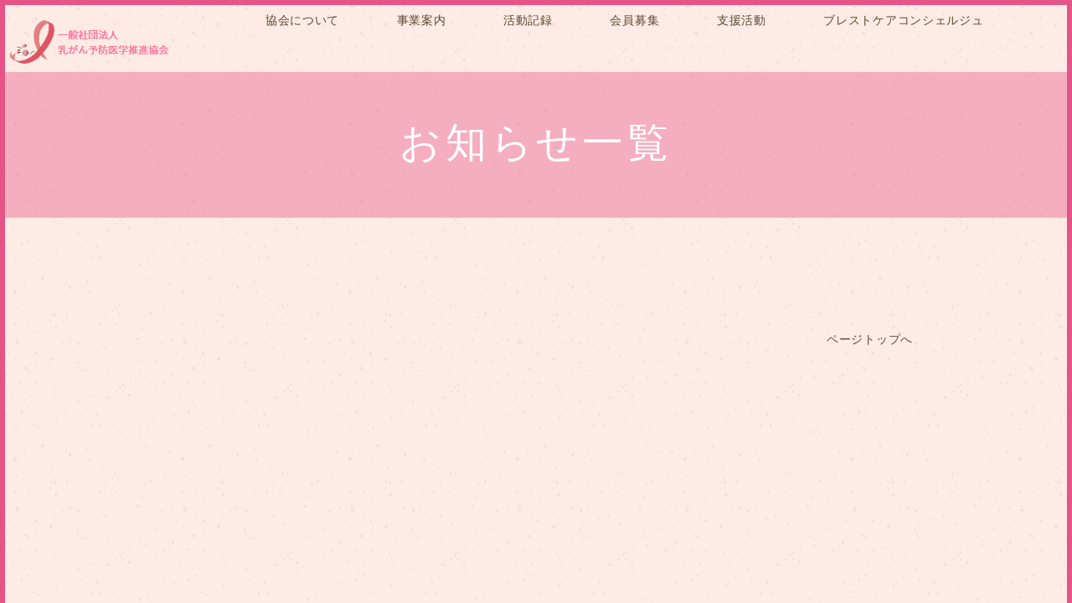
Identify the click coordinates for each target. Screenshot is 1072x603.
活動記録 (528, 20)
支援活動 (741, 20)
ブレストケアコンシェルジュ (903, 20)
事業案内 (421, 20)
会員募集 (634, 20)
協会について (302, 20)
